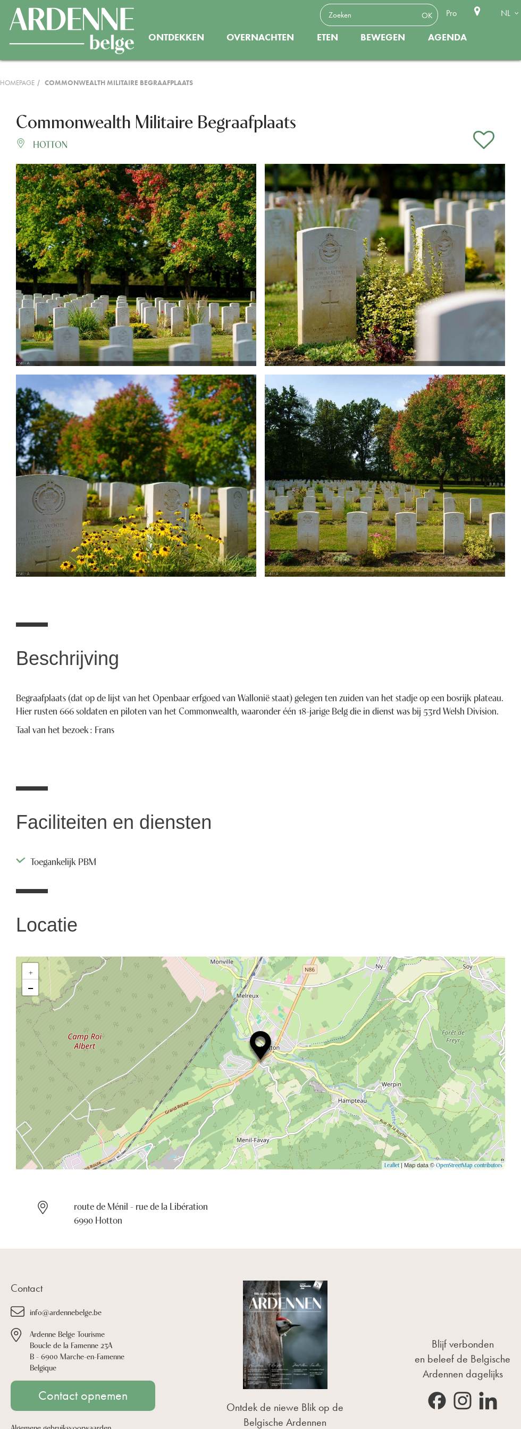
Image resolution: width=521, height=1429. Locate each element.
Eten (327, 37)
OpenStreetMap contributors (469, 1165)
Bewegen (382, 37)
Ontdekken (176, 37)
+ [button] (31, 971)
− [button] (30, 987)
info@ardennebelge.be (66, 1311)
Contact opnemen (83, 1395)
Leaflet (391, 1165)
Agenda (447, 37)
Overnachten (260, 37)
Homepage (17, 83)
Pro (451, 13)
